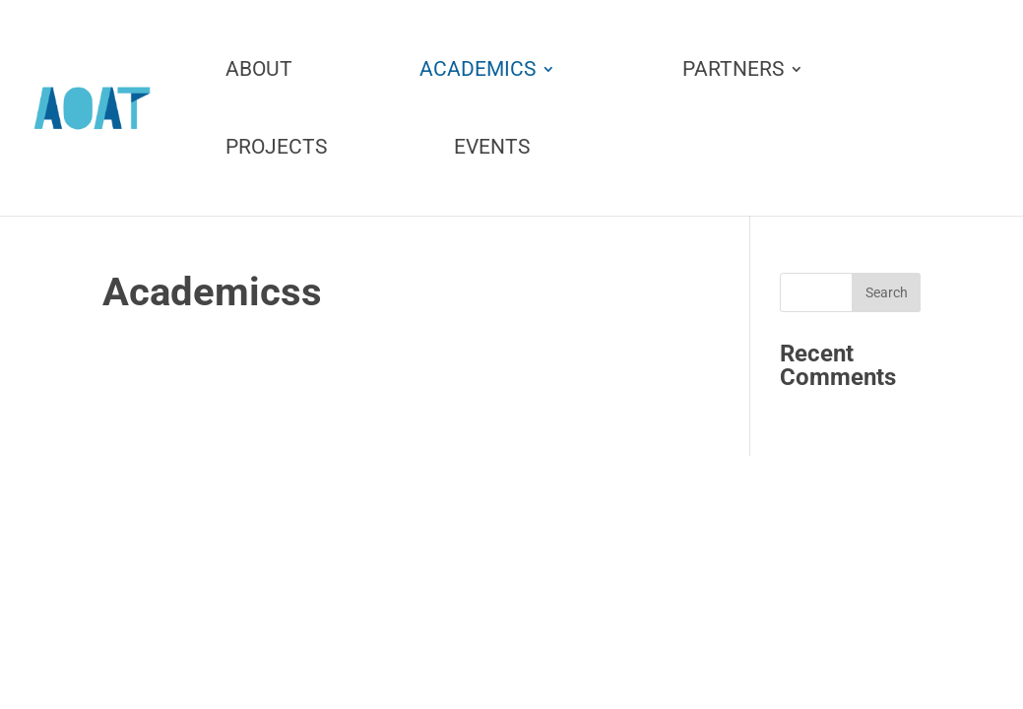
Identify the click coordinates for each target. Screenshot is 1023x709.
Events (492, 148)
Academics (477, 70)
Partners (733, 70)
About (258, 70)
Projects (276, 148)
